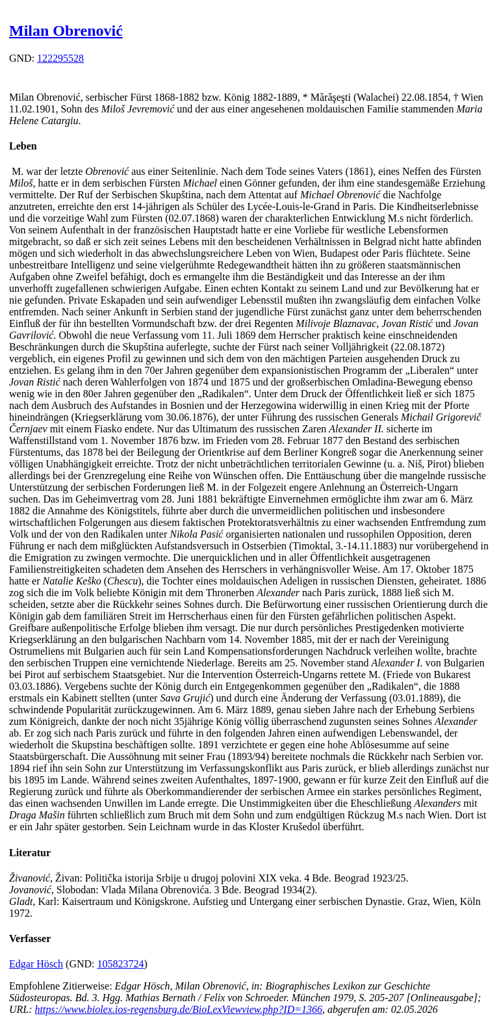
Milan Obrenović (66, 30)
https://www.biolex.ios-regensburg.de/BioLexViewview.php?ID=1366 (178, 1009)
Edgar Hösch (36, 963)
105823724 (120, 963)
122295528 (60, 58)
